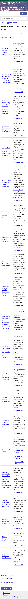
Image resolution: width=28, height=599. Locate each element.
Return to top (7, 588)
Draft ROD (15, 22)
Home (2, 22)
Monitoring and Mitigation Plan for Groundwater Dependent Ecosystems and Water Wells (6, 322)
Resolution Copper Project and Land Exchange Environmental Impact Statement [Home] (13, 9)
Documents (9, 22)
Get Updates (6, 593)
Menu (22, 13)
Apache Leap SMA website (8, 582)
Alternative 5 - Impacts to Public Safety (6, 399)
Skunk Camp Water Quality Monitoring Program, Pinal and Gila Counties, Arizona (6, 352)
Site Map (5, 595)
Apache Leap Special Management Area (14, 597)
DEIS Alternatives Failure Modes (6, 263)
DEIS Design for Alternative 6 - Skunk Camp (6, 239)
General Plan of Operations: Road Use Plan (6, 521)
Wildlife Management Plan (5, 539)
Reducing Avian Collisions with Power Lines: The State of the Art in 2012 (6, 78)
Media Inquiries (9, 578)
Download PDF (19, 61)
